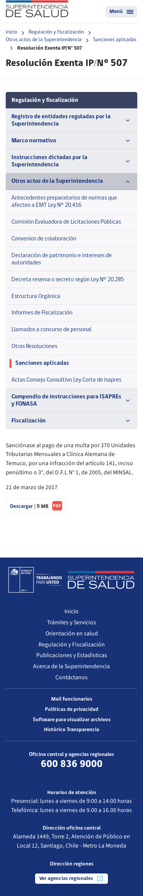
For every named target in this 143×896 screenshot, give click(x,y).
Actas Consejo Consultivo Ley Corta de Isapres (66, 380)
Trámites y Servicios (71, 622)
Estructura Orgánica (35, 296)
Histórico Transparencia (71, 730)
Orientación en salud (71, 633)
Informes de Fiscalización (41, 313)
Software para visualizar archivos (72, 720)
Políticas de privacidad (71, 709)
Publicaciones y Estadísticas (71, 655)
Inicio (11, 32)
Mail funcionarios (71, 699)
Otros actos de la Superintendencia (44, 40)
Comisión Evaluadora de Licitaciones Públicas (66, 222)
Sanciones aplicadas (115, 40)
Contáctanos (71, 677)
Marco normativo (71, 141)
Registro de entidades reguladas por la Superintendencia (71, 120)
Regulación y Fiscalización (72, 644)
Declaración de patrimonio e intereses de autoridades (61, 259)
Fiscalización (71, 421)
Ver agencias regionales (71, 878)
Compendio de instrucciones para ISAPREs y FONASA (71, 400)
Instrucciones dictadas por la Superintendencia (71, 161)
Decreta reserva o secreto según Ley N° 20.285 (67, 280)
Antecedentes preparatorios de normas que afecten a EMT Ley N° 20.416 (64, 201)
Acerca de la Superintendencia (71, 666)
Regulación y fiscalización (56, 32)
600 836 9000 (72, 764)
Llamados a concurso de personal (51, 330)
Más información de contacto (71, 775)
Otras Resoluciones (34, 346)
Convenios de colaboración (43, 239)
